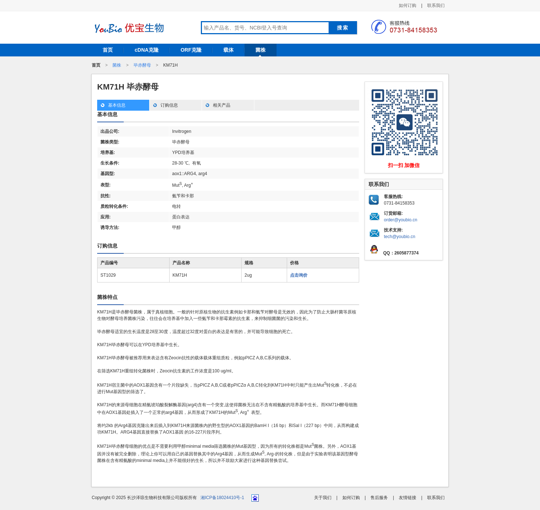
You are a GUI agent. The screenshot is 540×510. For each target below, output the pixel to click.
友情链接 (407, 497)
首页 (108, 50)
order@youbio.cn (400, 219)
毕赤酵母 (142, 65)
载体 (228, 50)
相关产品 (221, 105)
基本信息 (117, 105)
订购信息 (169, 105)
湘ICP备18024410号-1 (222, 497)
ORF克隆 (191, 50)
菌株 (260, 50)
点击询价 (298, 275)
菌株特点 (107, 297)
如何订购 (407, 5)
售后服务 (379, 497)
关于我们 (322, 497)
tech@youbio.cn (399, 236)
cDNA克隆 (147, 50)
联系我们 (436, 5)
